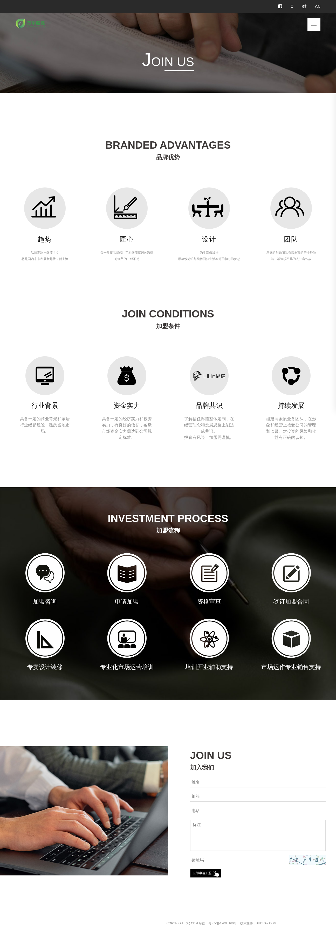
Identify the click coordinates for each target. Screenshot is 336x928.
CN (317, 7)
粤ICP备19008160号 (222, 923)
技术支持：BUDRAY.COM (258, 923)
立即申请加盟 (202, 873)
